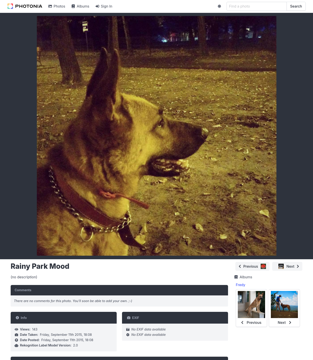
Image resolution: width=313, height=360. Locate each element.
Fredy (240, 285)
